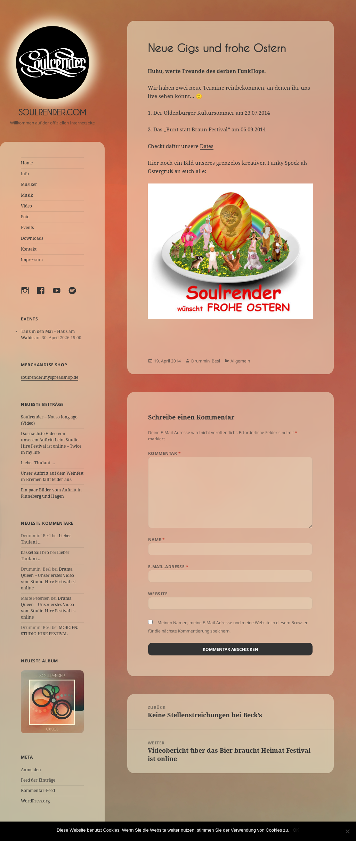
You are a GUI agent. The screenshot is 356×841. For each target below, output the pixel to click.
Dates (206, 145)
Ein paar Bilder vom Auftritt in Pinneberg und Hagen (51, 493)
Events (27, 227)
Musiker (29, 184)
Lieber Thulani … (38, 463)
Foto (25, 217)
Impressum (32, 260)
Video (26, 206)
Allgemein (240, 361)
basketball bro (35, 552)
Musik (27, 195)
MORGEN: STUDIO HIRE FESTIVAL (49, 630)
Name (156, 539)
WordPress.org (35, 801)
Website (158, 594)
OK (296, 830)
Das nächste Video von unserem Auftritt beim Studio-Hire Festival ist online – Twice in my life (51, 443)
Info (25, 174)
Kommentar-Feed (38, 790)
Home (27, 163)
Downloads (32, 238)
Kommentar (164, 453)
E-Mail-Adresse (168, 567)
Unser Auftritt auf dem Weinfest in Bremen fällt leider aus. (52, 476)
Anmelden (31, 770)
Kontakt (29, 249)
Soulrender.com (52, 112)
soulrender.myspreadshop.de (49, 377)
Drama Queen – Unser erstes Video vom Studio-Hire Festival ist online (48, 578)
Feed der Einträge (38, 780)
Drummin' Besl (205, 361)
